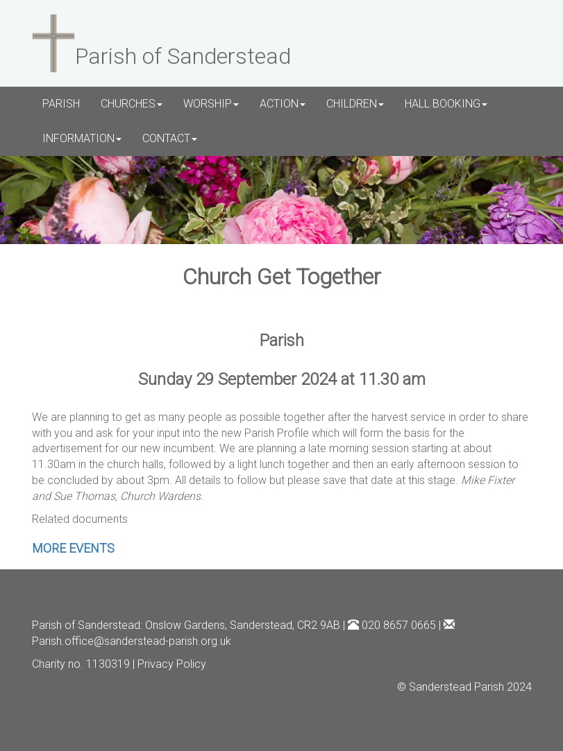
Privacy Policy (171, 664)
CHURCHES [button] (131, 103)
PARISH (61, 103)
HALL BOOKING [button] (446, 103)
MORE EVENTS (73, 548)
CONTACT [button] (169, 138)
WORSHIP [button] (211, 103)
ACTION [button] (282, 103)
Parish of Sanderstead (86, 625)
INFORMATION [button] (81, 138)
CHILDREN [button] (355, 103)
